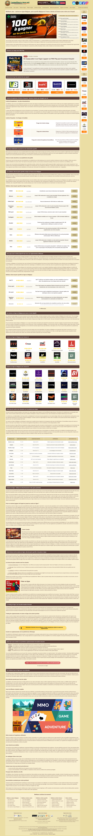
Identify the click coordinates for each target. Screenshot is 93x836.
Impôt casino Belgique (26, 803)
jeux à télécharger (30, 760)
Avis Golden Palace (25, 379)
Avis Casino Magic (25, 403)
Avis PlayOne (64, 403)
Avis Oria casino (11, 803)
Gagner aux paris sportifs (42, 805)
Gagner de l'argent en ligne (72, 800)
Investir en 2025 (55, 802)
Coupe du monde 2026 (41, 799)
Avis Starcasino (42, 350)
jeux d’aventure (16, 760)
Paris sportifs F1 (40, 803)
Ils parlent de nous (44, 832)
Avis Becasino (51, 391)
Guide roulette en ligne (72, 447)
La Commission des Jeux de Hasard (42, 822)
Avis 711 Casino (39, 403)
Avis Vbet (28, 246)
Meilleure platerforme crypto (57, 800)
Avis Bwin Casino (13, 361)
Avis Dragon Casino (51, 403)
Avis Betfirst (42, 361)
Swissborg (69, 653)
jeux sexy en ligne (44, 751)
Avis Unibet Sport (29, 201)
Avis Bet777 (29, 280)
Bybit (73, 653)
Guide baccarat (72, 459)
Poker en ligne (25, 581)
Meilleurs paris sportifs (41, 806)
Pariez (74, 191)
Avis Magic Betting (38, 391)
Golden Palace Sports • (14, 36)
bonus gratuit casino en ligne (16, 559)
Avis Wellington (64, 391)
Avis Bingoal (74, 379)
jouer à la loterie (57, 110)
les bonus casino (32, 532)
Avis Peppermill (13, 379)
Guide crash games (72, 462)
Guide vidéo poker (72, 470)
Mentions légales (52, 834)
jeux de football (66, 760)
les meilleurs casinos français (72, 559)
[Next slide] (55, 27)
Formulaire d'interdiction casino (42, 819)
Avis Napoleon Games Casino (57, 350)
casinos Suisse (42, 523)
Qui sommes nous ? (36, 832)
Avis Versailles (74, 391)
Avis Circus (28, 350)
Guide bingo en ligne (72, 479)
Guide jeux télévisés (72, 465)
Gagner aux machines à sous (28, 806)
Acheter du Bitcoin (55, 805)
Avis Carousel (51, 379)
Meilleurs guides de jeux (71, 805)
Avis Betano (28, 361)
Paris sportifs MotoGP (41, 802)
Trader (42, 92)
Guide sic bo (72, 482)
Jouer (28, 92)
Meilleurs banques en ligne (57, 806)
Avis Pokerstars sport (29, 206)
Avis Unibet (57, 361)
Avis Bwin (28, 235)
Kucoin (30, 654)
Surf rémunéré (69, 806)
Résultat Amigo (18, 127)
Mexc (34, 654)
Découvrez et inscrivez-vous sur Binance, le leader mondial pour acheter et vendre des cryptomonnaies (41, 628)
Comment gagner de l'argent (72, 799)
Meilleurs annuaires (70, 803)
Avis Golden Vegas (12, 403)
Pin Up (31, 546)
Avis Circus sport (29, 286)
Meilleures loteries (70, 802)
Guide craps (72, 467)
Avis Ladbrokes (72, 350)
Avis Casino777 (11, 799)
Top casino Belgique (26, 799)
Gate (37, 654)
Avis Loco (13, 391)
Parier (13, 92)
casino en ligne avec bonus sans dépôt (32, 574)
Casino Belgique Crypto (27, 805)
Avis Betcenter (29, 304)
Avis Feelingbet (28, 217)
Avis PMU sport (28, 212)
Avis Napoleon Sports (29, 298)
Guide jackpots (72, 444)
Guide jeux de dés (72, 473)
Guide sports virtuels (72, 476)
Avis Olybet (29, 229)
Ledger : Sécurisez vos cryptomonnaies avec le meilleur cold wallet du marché (42, 662)
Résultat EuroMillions (18, 144)
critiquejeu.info (68, 508)
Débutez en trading (55, 803)
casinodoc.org (76, 508)
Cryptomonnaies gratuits (57, 799)
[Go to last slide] (7, 27)
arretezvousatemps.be (46, 818)
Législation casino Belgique (46, 821)
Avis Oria (64, 379)
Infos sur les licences (72, 361)
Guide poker (72, 456)
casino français (31, 511)
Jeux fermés (50, 832)
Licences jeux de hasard (38, 821)
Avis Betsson (28, 196)
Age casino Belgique (26, 800)
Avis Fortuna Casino (38, 379)
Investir (57, 92)
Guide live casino (72, 453)
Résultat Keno (18, 135)
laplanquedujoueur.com (62, 510)
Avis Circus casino (11, 800)
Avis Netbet (29, 191)
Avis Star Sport (29, 292)
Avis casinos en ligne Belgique (14, 806)
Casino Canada (26, 529)
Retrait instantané (25, 802)
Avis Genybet (28, 223)
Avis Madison (25, 391)
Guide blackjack (73, 450)
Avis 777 (13, 350)
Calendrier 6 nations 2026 (42, 800)
